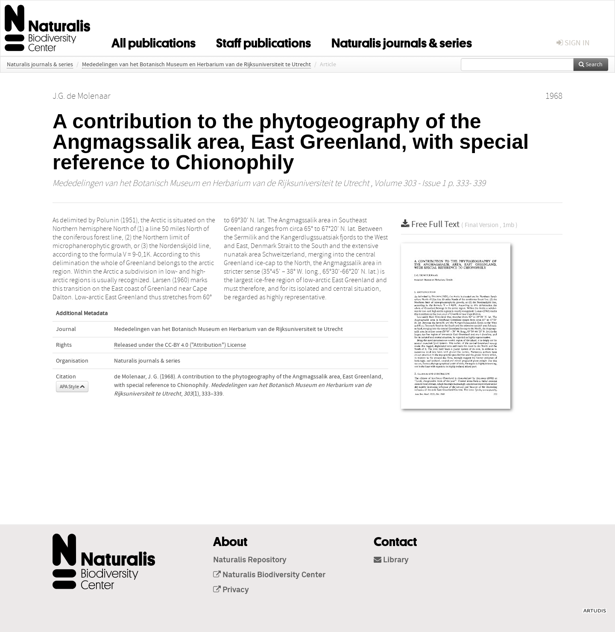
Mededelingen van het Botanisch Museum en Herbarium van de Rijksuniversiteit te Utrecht (196, 64)
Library (391, 560)
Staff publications (263, 41)
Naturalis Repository (250, 560)
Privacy (231, 590)
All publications (153, 41)
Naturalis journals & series (401, 41)
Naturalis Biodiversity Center (269, 575)
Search (591, 64)
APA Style (72, 387)
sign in (573, 42)
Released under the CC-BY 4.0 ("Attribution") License (180, 345)
